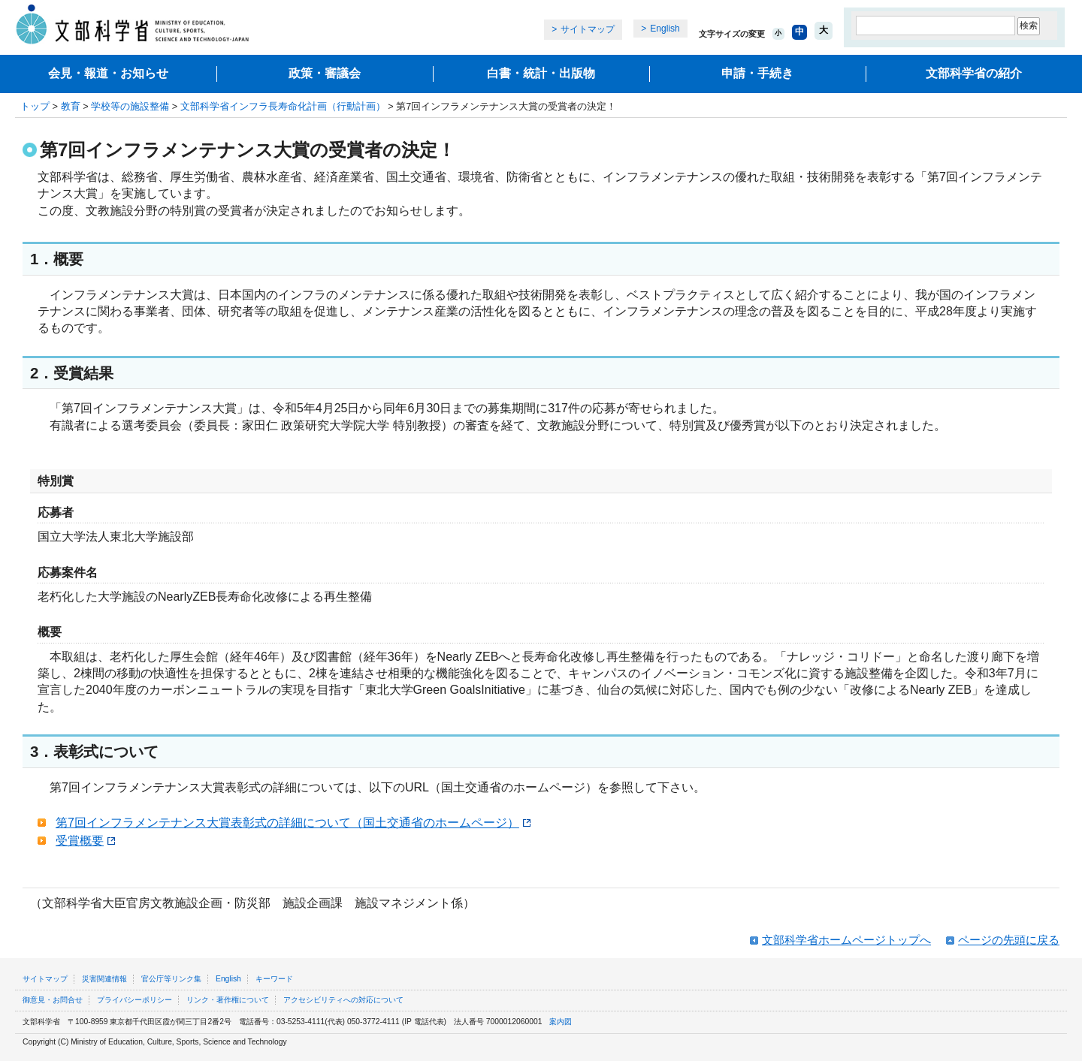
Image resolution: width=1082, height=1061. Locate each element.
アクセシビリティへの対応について (343, 1000)
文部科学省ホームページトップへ (846, 939)
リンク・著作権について (227, 1000)
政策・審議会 (325, 73)
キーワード (274, 979)
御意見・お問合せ (53, 1000)
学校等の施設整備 (130, 106)
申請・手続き (757, 73)
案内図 (560, 1021)
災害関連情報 (104, 979)
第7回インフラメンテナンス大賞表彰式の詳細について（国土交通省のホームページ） (293, 822)
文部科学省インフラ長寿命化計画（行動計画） (282, 106)
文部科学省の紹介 (974, 73)
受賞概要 (85, 840)
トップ (35, 106)
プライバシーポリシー (134, 1000)
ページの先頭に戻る (1008, 939)
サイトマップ (588, 29)
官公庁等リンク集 (171, 979)
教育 (70, 106)
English (664, 28)
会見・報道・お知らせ (108, 73)
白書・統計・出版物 (541, 73)
